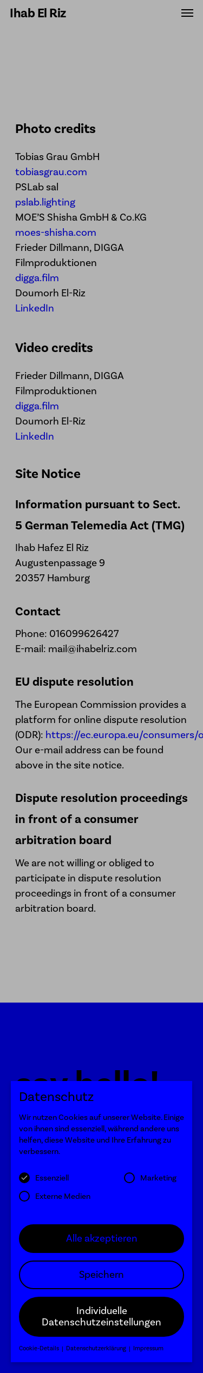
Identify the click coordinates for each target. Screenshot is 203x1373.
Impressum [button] (148, 1354)
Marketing (150, 1183)
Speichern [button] (101, 1280)
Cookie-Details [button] (40, 1354)
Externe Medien (54, 1201)
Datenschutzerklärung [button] (97, 1354)
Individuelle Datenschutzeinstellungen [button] (101, 1322)
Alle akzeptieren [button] (101, 1244)
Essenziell (44, 1183)
